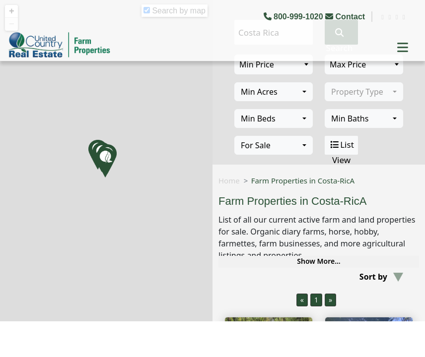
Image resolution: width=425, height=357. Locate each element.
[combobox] (273, 91)
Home (229, 180)
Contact (346, 16)
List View (341, 145)
